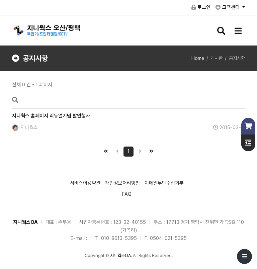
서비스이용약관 (85, 183)
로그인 (200, 7)
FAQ (127, 194)
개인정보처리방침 (122, 183)
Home (197, 58)
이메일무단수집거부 (164, 183)
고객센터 (228, 7)
